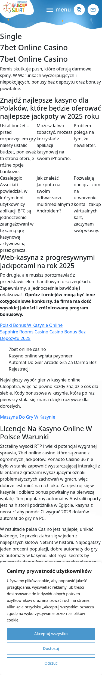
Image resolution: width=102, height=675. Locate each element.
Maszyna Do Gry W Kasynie (27, 417)
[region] (51, 618)
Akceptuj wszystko (51, 633)
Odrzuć (51, 663)
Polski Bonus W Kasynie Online (31, 325)
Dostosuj (51, 648)
